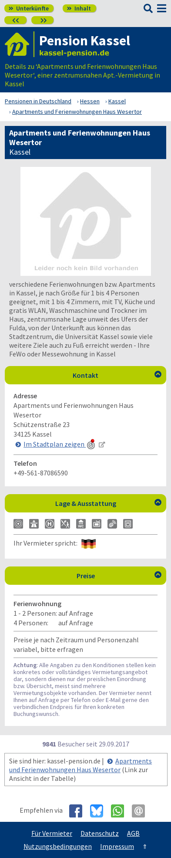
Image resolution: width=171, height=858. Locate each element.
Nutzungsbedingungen (57, 846)
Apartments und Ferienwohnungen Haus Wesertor (80, 765)
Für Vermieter (51, 833)
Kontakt (117, 375)
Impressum (117, 846)
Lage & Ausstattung (108, 503)
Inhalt (79, 8)
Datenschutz (99, 833)
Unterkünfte (29, 8)
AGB (133, 833)
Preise (119, 575)
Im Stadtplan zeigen (60, 444)
